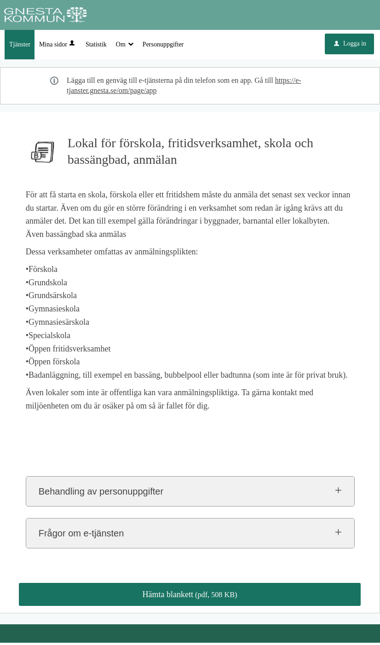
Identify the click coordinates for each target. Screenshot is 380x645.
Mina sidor (57, 46)
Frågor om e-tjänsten (81, 535)
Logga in (350, 45)
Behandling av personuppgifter (101, 494)
